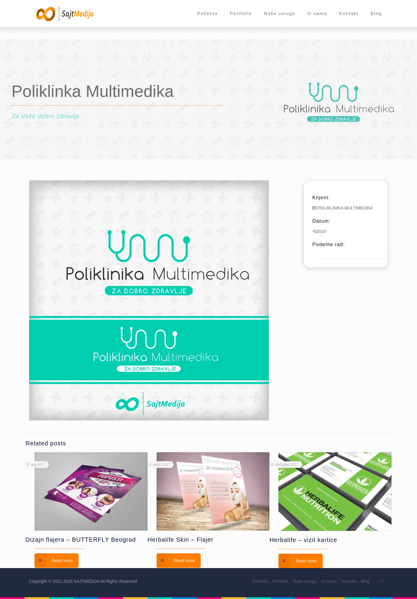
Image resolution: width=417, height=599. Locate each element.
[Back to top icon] (381, 580)
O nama (329, 581)
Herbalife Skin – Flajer (181, 539)
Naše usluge (304, 581)
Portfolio (280, 581)
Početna (260, 581)
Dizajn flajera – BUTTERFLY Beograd (81, 539)
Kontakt (349, 581)
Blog (365, 581)
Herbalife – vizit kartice (303, 540)
